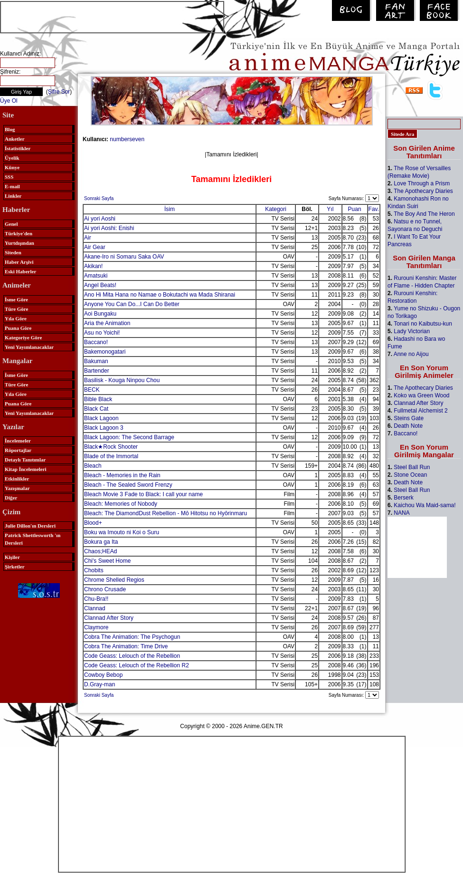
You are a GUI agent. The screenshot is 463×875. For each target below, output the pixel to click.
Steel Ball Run (412, 467)
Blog (10, 129)
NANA (401, 513)
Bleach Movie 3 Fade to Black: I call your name (143, 494)
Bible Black (98, 399)
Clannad (94, 608)
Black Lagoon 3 (103, 427)
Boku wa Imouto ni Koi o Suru (121, 532)
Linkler (13, 196)
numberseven (127, 139)
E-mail (12, 186)
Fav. (374, 209)
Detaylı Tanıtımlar (25, 459)
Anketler (15, 139)
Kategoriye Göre (23, 337)
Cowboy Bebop (103, 675)
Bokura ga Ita (101, 541)
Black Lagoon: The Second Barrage (129, 437)
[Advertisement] (112, 16)
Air (87, 237)
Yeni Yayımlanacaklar (29, 347)
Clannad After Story (108, 618)
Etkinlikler (17, 478)
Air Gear (94, 247)
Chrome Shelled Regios (114, 580)
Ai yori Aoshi (99, 218)
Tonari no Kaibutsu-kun (423, 323)
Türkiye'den (18, 233)
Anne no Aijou (411, 354)
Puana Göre (18, 328)
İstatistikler (17, 148)
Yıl (330, 209)
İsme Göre (16, 299)
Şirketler (15, 566)
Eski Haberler (20, 271)
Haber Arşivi (19, 262)
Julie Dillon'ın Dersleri (30, 526)
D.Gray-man (99, 684)
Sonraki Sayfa (98, 198)
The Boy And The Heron (424, 214)
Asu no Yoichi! (102, 332)
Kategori (275, 209)
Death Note (408, 426)
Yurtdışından (19, 243)
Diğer (11, 497)
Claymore (96, 627)
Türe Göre (16, 309)
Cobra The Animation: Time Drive (126, 646)
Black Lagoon (101, 418)
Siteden (13, 252)
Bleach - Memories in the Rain (122, 475)
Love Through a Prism (422, 183)
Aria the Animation (107, 323)
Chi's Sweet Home (107, 561)
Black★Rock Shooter (111, 446)
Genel (11, 224)
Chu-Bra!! (96, 599)
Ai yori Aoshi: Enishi (109, 228)
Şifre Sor (59, 91)
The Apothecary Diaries (423, 191)
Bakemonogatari (104, 351)
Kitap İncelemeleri (26, 469)
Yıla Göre (16, 318)
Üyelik (12, 158)
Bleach (93, 465)
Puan (354, 209)
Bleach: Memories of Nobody (120, 503)
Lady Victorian (412, 331)
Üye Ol (9, 100)
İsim (169, 209)
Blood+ (93, 522)
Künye (12, 167)
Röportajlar (18, 450)
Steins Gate (409, 418)
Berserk (403, 497)
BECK (92, 389)
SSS (9, 177)
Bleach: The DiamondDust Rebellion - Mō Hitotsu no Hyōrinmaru (165, 513)
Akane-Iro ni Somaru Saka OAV (124, 256)
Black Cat (96, 408)
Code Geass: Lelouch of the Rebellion (132, 656)
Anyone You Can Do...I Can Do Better (132, 304)
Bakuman (96, 361)
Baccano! (96, 342)
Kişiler (12, 557)
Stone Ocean (410, 474)
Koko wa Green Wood (421, 395)
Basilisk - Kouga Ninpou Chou (122, 380)
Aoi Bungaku (100, 313)
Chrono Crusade (105, 589)
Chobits (94, 570)
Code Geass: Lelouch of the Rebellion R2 (136, 665)
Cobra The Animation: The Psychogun (132, 637)
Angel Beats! (100, 285)
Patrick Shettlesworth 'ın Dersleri (32, 539)
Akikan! (93, 266)
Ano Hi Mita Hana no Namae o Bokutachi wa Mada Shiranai (159, 294)
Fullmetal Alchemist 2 (420, 410)
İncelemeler (18, 440)
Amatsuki (95, 275)
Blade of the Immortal (111, 456)
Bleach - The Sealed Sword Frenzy (128, 484)
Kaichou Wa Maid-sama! (424, 505)
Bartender (96, 370)
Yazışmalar (17, 488)
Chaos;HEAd (100, 551)
